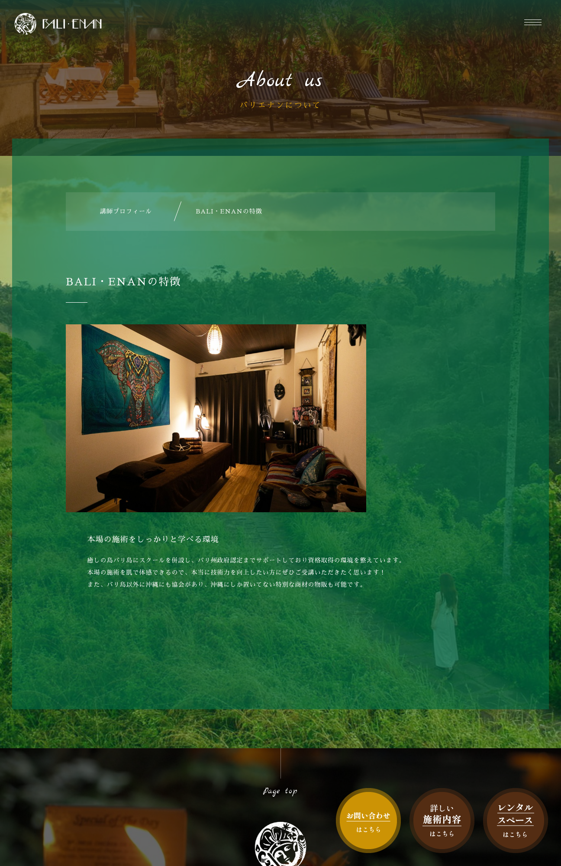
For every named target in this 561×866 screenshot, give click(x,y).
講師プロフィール (126, 211)
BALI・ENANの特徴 (229, 211)
